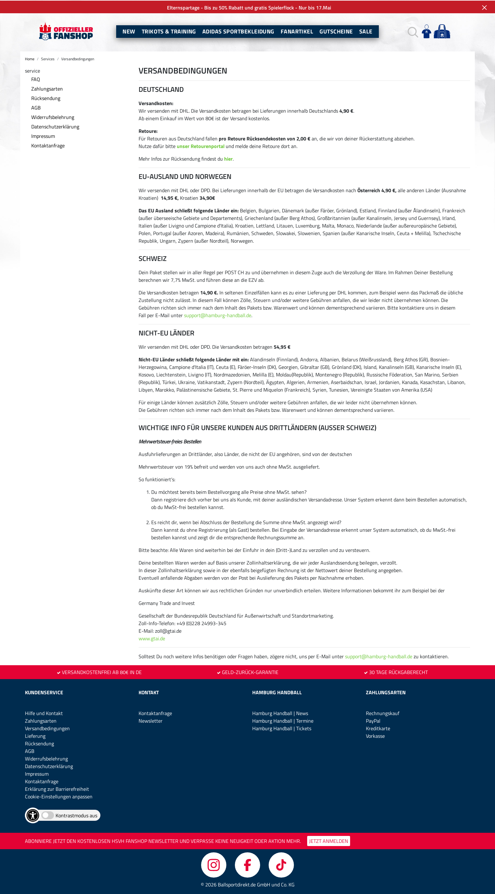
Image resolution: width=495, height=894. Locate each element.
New (128, 31)
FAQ (35, 78)
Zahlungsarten (47, 88)
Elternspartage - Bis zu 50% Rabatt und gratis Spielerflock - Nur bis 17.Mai (247, 7)
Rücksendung (45, 97)
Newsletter (151, 720)
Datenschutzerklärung (55, 126)
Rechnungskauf (382, 712)
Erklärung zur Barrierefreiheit (57, 788)
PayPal (373, 720)
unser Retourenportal (200, 145)
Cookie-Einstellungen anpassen (58, 796)
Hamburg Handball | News (280, 712)
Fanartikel (297, 31)
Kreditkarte (378, 728)
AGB (36, 107)
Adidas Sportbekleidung (238, 31)
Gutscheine (336, 31)
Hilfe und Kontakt (44, 712)
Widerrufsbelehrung (52, 116)
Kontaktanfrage (48, 145)
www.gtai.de (152, 638)
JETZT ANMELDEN (328, 840)
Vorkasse (375, 735)
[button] (412, 31)
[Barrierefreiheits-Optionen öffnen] (33, 815)
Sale (366, 31)
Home (29, 58)
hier (228, 158)
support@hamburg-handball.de (217, 314)
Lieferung (35, 735)
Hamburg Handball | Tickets (281, 728)
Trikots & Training (169, 31)
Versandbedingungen (47, 728)
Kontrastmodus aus (76, 815)
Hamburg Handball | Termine (282, 720)
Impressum (43, 135)
